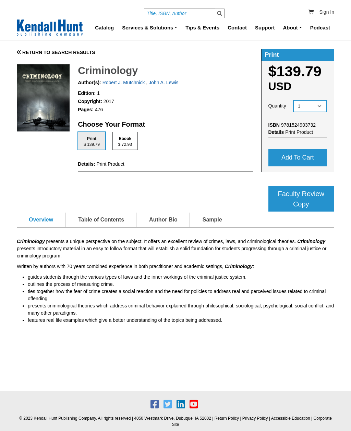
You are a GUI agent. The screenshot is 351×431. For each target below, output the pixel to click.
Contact (237, 27)
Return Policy (227, 418)
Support (265, 27)
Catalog (104, 27)
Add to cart (297, 157)
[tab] (92, 141)
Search (220, 13)
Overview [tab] (41, 220)
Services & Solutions (147, 27)
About (290, 27)
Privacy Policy (255, 418)
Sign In (326, 12)
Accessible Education (290, 418)
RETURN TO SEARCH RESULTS (56, 52)
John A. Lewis (163, 82)
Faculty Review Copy (301, 199)
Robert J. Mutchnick (123, 82)
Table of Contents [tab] (101, 220)
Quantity (277, 106)
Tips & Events (202, 27)
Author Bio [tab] (163, 220)
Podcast (320, 27)
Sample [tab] (212, 220)
